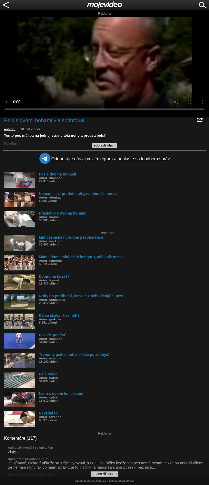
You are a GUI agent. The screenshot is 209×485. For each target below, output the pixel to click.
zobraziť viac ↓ (105, 145)
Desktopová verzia (121, 480)
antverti (10, 129)
